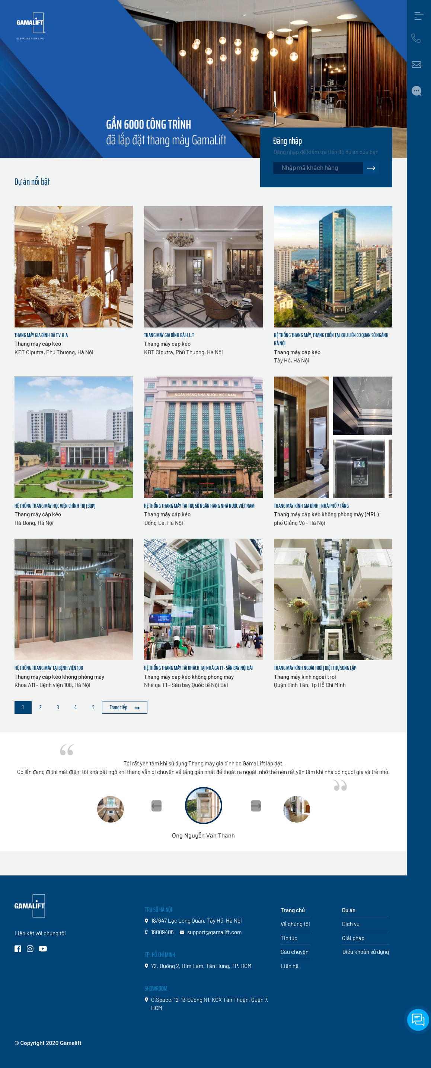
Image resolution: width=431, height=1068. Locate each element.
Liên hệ (289, 965)
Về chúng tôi (295, 923)
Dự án (348, 910)
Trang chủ (293, 910)
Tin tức (289, 938)
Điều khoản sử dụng (365, 951)
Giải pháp (353, 938)
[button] (256, 806)
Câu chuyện (295, 951)
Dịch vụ (351, 923)
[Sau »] (124, 707)
